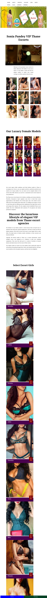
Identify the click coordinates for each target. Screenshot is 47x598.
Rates (36, 2)
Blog (14, 4)
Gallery (26, 2)
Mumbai (25, 4)
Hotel (8, 4)
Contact (19, 4)
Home (8, 2)
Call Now (12, 596)
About (13, 2)
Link (31, 2)
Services (20, 2)
